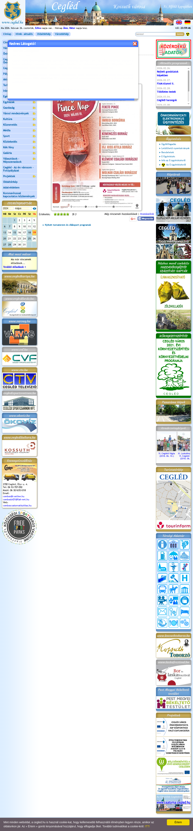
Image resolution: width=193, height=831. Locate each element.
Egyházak (19, 102)
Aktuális (19, 80)
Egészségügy (19, 97)
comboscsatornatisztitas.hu (17, 505)
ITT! (147, 826)
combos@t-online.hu (13, 496)
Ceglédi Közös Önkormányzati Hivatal (19, 61)
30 (19, 244)
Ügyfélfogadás (168, 144)
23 (19, 238)
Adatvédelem (11, 187)
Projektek (19, 176)
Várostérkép (62, 34)
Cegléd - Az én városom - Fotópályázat (18, 169)
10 (24, 226)
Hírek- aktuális (24, 34)
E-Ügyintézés (168, 156)
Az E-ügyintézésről (173, 165)
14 (9, 232)
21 (9, 238)
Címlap (7, 34)
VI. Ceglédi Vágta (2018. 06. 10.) (166, 453)
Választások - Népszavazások (19, 160)
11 (29, 226)
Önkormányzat (19, 54)
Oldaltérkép (43, 34)
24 (24, 238)
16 (19, 232)
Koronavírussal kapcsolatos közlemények (19, 195)
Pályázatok (9, 73)
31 (24, 244)
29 (14, 244)
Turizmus (19, 85)
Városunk (19, 48)
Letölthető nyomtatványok (175, 148)
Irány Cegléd (10, 90)
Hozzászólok (147, 213)
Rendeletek (167, 152)
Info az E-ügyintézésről (173, 160)
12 (34, 226)
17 (24, 232)
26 (34, 238)
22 (14, 238)
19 (34, 232)
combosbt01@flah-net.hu (16, 499)
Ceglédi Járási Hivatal (16, 68)
